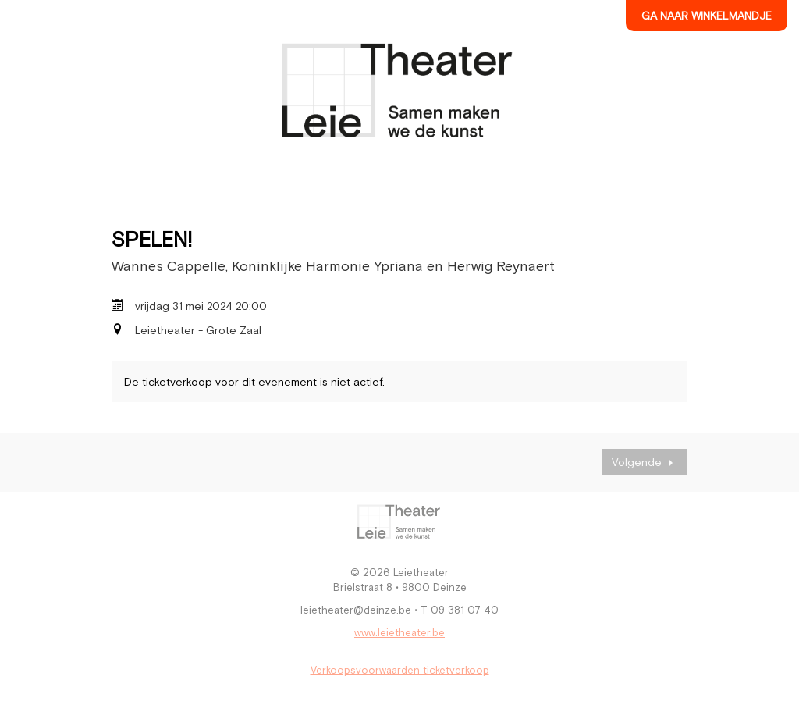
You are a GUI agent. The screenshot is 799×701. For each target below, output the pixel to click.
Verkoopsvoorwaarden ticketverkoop (400, 670)
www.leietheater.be (399, 633)
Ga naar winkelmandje (706, 15)
